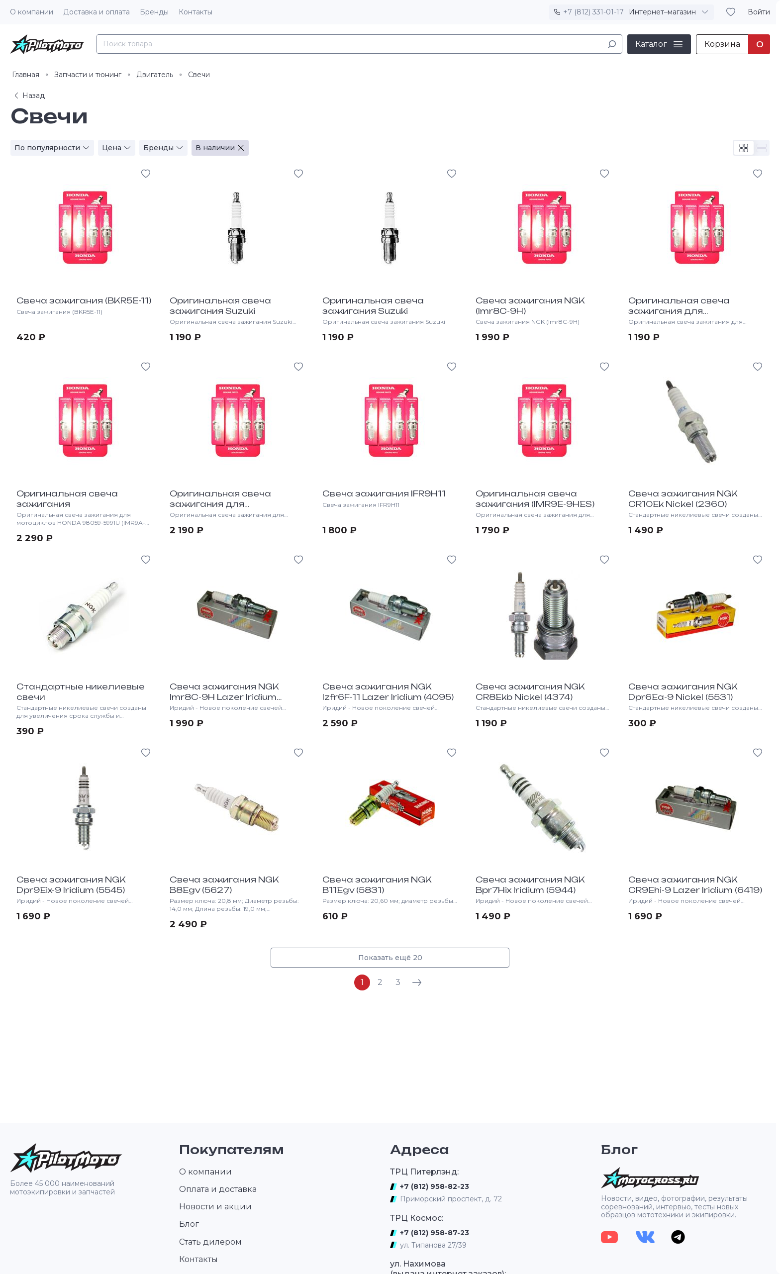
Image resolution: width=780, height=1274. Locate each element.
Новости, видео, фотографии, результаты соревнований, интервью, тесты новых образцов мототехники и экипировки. (674, 1207)
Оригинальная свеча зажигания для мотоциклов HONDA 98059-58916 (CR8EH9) (694, 315)
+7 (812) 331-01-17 (593, 11)
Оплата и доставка (218, 1189)
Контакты (195, 11)
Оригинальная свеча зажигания (67, 499)
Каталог (651, 44)
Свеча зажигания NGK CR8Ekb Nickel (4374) (530, 692)
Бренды (154, 11)
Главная (25, 74)
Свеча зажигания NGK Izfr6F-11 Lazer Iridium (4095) (388, 692)
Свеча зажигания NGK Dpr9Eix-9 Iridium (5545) (71, 885)
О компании (31, 11)
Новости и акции (215, 1206)
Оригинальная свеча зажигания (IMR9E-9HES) (535, 499)
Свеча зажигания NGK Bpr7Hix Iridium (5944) (530, 885)
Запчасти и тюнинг (87, 74)
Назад (28, 95)
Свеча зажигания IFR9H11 (384, 493)
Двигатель (154, 74)
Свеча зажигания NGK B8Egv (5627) (224, 885)
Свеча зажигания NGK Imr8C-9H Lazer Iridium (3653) (224, 697)
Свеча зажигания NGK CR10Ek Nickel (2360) (683, 499)
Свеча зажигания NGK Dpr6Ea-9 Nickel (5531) (683, 692)
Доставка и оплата (96, 11)
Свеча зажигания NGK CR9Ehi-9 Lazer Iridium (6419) (695, 885)
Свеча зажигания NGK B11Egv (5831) (377, 885)
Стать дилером (210, 1242)
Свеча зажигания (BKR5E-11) (83, 300)
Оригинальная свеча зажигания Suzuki (220, 305)
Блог (189, 1224)
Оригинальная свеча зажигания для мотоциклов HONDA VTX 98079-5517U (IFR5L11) (228, 509)
